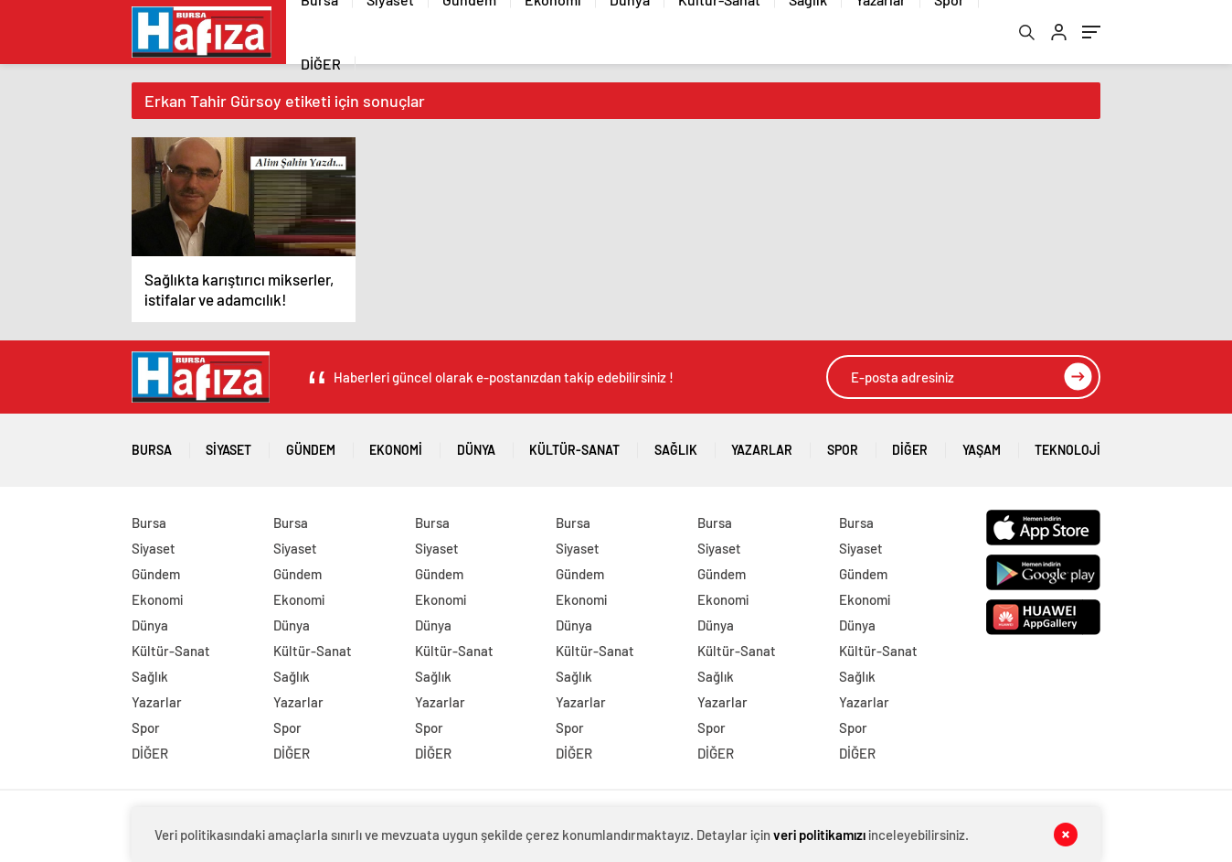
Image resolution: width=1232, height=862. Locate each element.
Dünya (476, 443)
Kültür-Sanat (574, 443)
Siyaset (228, 443)
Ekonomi (395, 443)
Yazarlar (761, 443)
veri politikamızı (819, 834)
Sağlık (675, 443)
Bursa (152, 443)
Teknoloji (1067, 443)
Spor (842, 443)
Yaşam (981, 443)
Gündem (310, 443)
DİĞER (321, 63)
